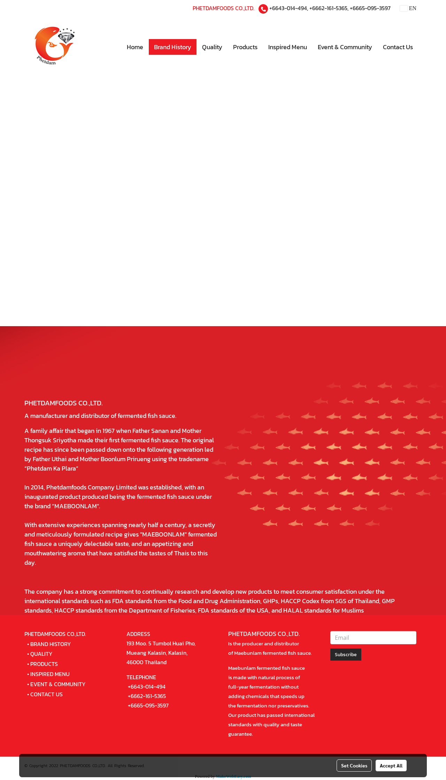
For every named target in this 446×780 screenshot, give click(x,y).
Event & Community (345, 47)
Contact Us (398, 47)
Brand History (172, 47)
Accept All (391, 765)
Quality (212, 47)
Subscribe (346, 654)
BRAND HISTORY (50, 644)
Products (245, 47)
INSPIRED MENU (50, 674)
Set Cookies (354, 765)
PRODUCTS (44, 664)
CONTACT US (46, 694)
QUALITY (41, 654)
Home (135, 47)
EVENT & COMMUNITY (58, 684)
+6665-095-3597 (370, 8)
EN (408, 8)
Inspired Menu (287, 47)
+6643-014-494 (288, 8)
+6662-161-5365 (328, 8)
